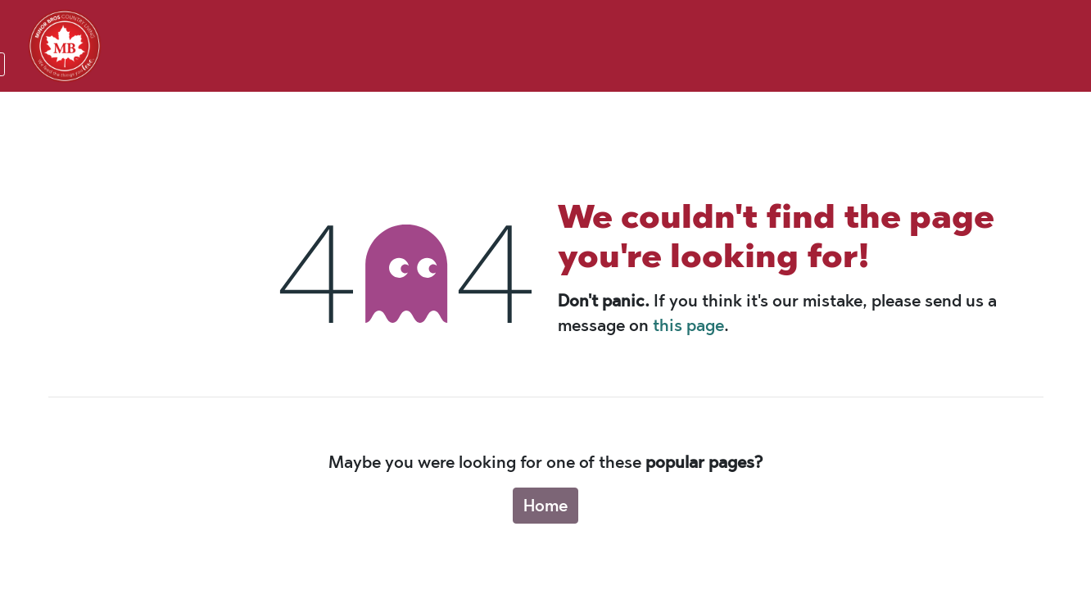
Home (545, 505)
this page (688, 325)
